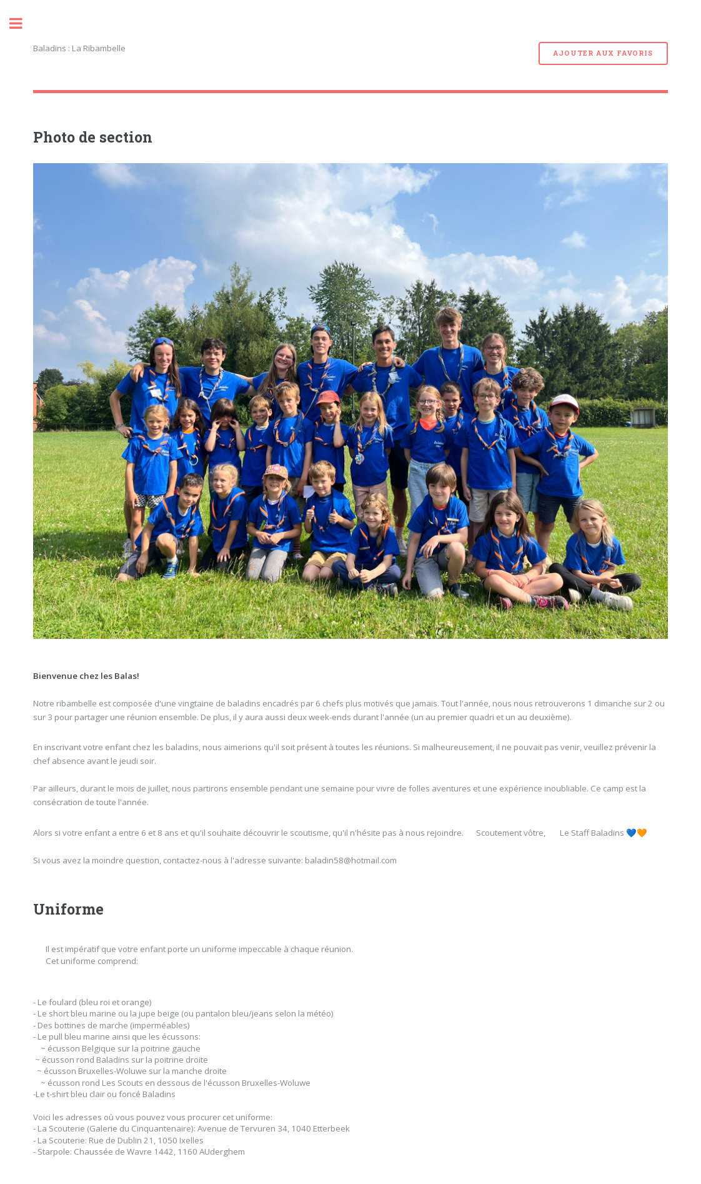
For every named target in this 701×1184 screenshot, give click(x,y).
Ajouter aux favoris (602, 53)
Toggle (22, 23)
